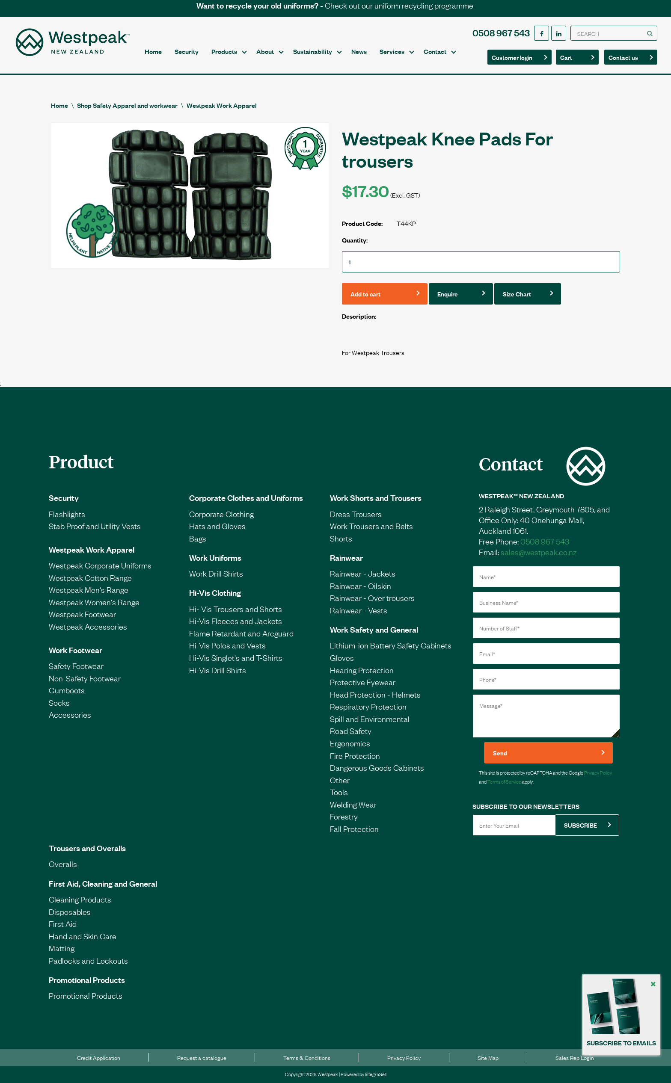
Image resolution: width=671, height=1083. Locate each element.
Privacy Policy (598, 772)
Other (340, 780)
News (359, 51)
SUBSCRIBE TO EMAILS (621, 1043)
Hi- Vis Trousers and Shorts (235, 609)
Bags (197, 538)
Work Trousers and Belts (371, 526)
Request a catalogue (201, 1057)
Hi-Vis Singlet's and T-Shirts (235, 657)
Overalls (63, 863)
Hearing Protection (362, 670)
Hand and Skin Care (82, 936)
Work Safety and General (374, 629)
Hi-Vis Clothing (215, 592)
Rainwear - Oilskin (360, 585)
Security (187, 51)
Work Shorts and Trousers (376, 497)
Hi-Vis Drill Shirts (217, 670)
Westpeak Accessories (88, 626)
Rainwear (346, 557)
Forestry (344, 816)
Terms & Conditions (306, 1057)
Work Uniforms (215, 557)
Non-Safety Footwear (85, 678)
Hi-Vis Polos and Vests (227, 645)
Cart (574, 57)
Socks (59, 702)
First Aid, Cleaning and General (103, 883)
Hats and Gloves (217, 526)
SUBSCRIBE (580, 824)
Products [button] (224, 51)
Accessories (70, 714)
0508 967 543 (501, 32)
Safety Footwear (76, 665)
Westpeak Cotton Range (90, 577)
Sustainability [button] (312, 51)
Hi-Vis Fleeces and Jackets (235, 620)
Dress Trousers (356, 514)
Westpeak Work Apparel (222, 105)
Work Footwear (75, 649)
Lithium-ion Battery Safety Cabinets (390, 645)
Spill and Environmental (370, 718)
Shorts (341, 538)
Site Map (488, 1057)
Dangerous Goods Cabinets (377, 767)
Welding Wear (353, 804)
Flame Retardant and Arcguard (241, 633)
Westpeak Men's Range (88, 589)
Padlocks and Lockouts (88, 960)
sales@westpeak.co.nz (538, 552)
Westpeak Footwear (82, 614)
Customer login (512, 57)
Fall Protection (354, 828)
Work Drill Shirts (216, 573)
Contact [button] (435, 51)
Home (153, 51)
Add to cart (365, 293)
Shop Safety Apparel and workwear (127, 105)
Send (500, 752)
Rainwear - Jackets (362, 573)
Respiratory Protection (368, 706)
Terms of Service (504, 781)
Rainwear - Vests (358, 610)
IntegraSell (375, 1074)
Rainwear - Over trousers (372, 597)
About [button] (265, 51)
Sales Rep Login (574, 1057)
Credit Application (98, 1057)
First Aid (63, 923)
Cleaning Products (80, 899)
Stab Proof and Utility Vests (95, 526)
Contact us (628, 57)
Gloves (342, 657)
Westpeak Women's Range (94, 602)
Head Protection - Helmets (375, 694)
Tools (339, 792)
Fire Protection (355, 755)
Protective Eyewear (362, 682)
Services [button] (392, 51)
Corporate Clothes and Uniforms (246, 497)
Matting (61, 948)
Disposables (70, 911)
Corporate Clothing (221, 514)
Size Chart (517, 293)
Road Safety (350, 730)
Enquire (447, 293)
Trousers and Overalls (87, 847)
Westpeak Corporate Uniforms (100, 565)
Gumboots (67, 690)
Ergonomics (350, 743)
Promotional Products (87, 979)
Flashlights (67, 514)
